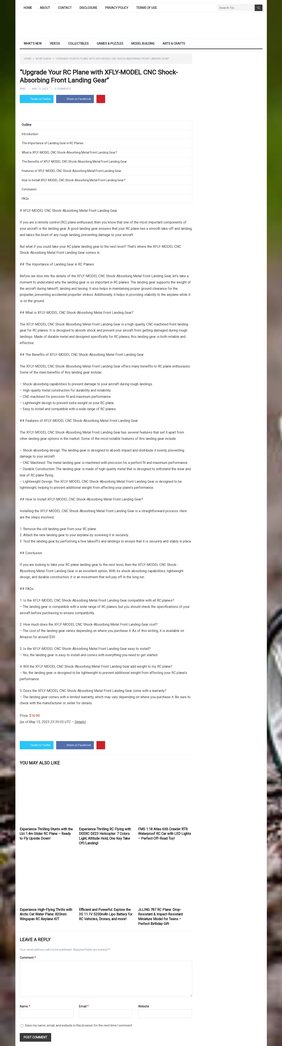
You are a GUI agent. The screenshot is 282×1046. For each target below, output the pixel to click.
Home (28, 8)
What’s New (33, 43)
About (45, 8)
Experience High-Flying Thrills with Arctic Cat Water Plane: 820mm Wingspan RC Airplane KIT (46, 914)
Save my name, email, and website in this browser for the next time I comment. (79, 1025)
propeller (26, 295)
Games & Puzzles (110, 43)
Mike (23, 88)
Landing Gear (107, 152)
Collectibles (78, 43)
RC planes (121, 282)
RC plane (132, 229)
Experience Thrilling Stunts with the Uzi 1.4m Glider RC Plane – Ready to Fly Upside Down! (46, 833)
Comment (28, 957)
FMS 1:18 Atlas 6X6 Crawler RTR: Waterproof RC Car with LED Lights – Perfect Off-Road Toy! (164, 833)
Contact (65, 8)
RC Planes (86, 264)
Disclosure (88, 8)
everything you (116, 655)
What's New (43, 58)
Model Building (143, 43)
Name (25, 1006)
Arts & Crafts (174, 43)
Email (84, 1006)
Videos (55, 43)
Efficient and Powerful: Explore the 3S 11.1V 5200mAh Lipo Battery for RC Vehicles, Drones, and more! (105, 914)
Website (143, 1006)
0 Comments (62, 88)
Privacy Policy (116, 8)
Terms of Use (146, 8)
